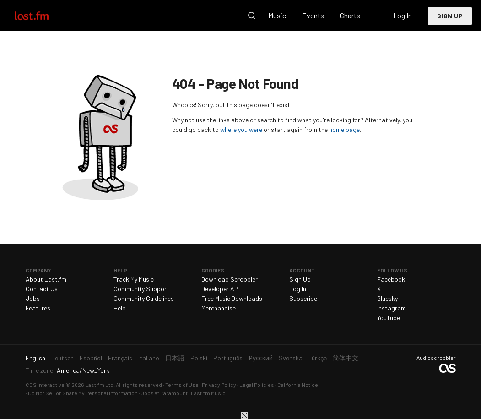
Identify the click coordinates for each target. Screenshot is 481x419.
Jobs (33, 298)
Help (119, 308)
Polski (198, 358)
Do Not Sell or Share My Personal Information (83, 393)
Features (38, 308)
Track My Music (133, 279)
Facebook (391, 279)
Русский (261, 358)
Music (277, 15)
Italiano (148, 358)
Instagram (391, 308)
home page (344, 129)
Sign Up (450, 16)
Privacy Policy (219, 384)
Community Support (141, 289)
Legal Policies (256, 384)
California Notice (297, 384)
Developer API (220, 289)
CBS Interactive (45, 384)
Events (313, 15)
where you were (241, 129)
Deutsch (62, 358)
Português (228, 358)
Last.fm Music (208, 393)
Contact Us (42, 289)
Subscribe (303, 298)
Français (120, 358)
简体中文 (345, 358)
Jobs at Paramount (164, 393)
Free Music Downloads (231, 298)
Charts (350, 15)
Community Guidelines (143, 298)
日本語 (174, 358)
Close (244, 415)
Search (251, 15)
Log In (402, 15)
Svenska (291, 358)
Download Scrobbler (229, 279)
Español (91, 358)
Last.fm (42, 15)
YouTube (388, 317)
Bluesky (387, 298)
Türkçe (317, 358)
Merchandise (218, 308)
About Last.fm (46, 279)
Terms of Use (182, 384)
